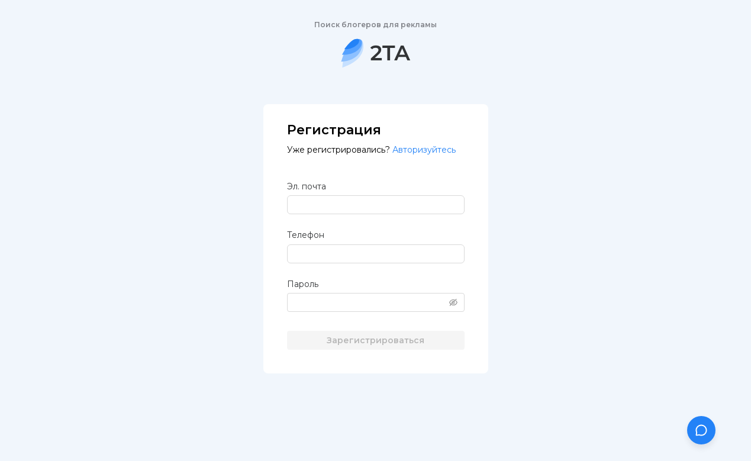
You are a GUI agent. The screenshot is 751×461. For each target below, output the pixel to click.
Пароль (302, 284)
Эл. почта (306, 186)
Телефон (305, 235)
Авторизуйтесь (424, 149)
